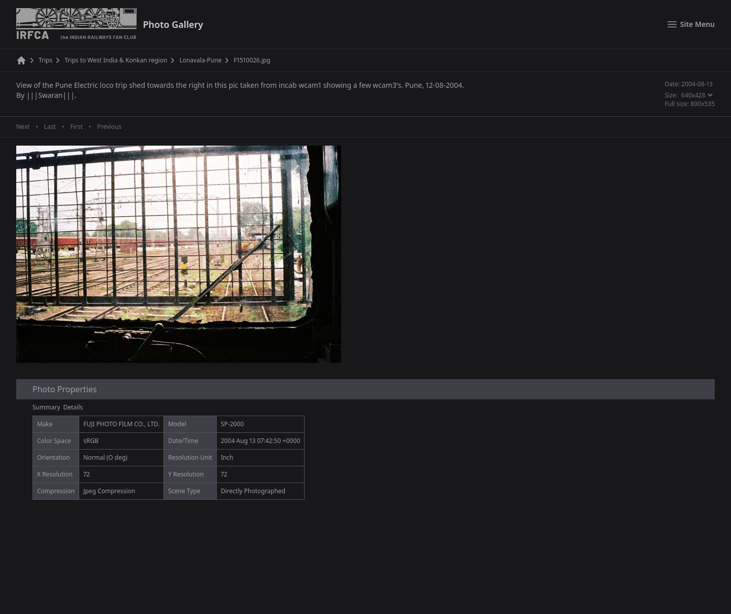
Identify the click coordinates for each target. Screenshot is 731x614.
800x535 (702, 103)
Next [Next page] (22, 127)
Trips (45, 60)
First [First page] (76, 127)
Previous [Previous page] (109, 127)
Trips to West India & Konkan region (115, 60)
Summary (46, 407)
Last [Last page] (50, 127)
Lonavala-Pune (200, 60)
